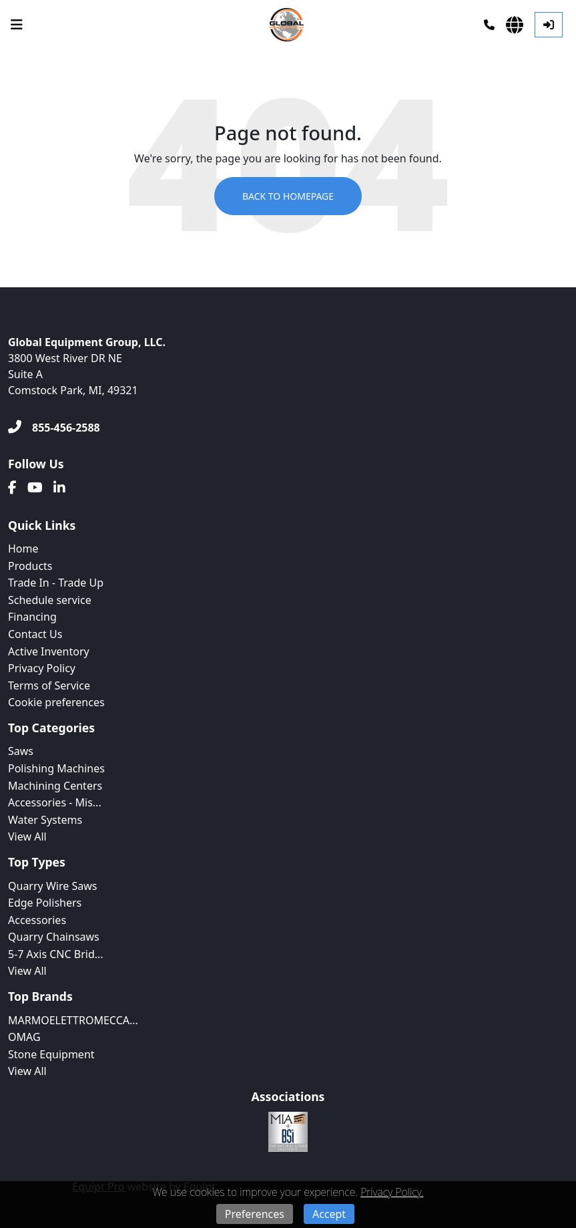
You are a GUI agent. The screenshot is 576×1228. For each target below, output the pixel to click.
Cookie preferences (56, 702)
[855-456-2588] (54, 427)
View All (27, 836)
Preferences (254, 1214)
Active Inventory (48, 651)
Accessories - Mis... (54, 802)
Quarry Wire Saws (52, 886)
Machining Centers (55, 785)
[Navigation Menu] (17, 24)
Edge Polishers (44, 902)
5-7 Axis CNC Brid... (55, 954)
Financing (32, 616)
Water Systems (45, 819)
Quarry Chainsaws (53, 936)
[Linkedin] (59, 488)
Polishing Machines (56, 768)
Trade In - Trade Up (55, 582)
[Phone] (489, 24)
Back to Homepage (288, 196)
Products (30, 566)
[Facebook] (12, 488)
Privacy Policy (41, 668)
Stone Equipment (51, 1054)
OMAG (24, 1037)
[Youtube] (35, 488)
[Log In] (549, 24)
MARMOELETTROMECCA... (73, 1020)
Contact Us (35, 634)
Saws (20, 751)
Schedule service (49, 600)
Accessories (37, 920)
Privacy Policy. (391, 1192)
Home (23, 548)
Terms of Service (49, 685)
